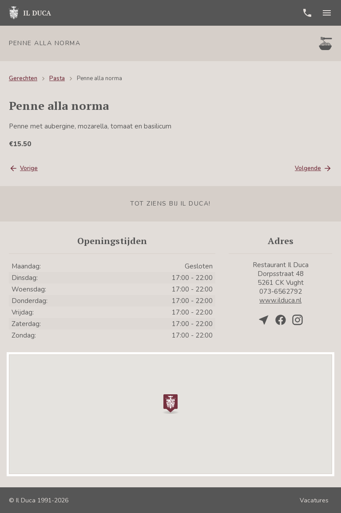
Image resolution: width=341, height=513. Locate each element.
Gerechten (23, 78)
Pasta (57, 78)
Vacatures (314, 500)
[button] (170, 403)
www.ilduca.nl (280, 300)
